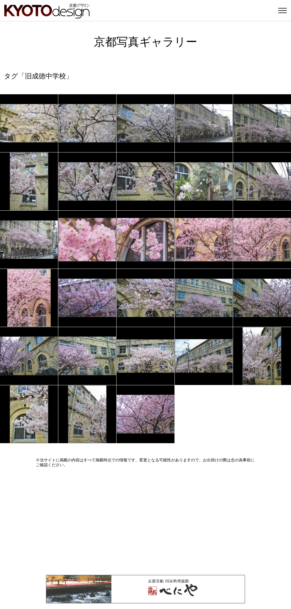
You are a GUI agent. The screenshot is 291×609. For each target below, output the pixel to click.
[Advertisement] (145, 521)
